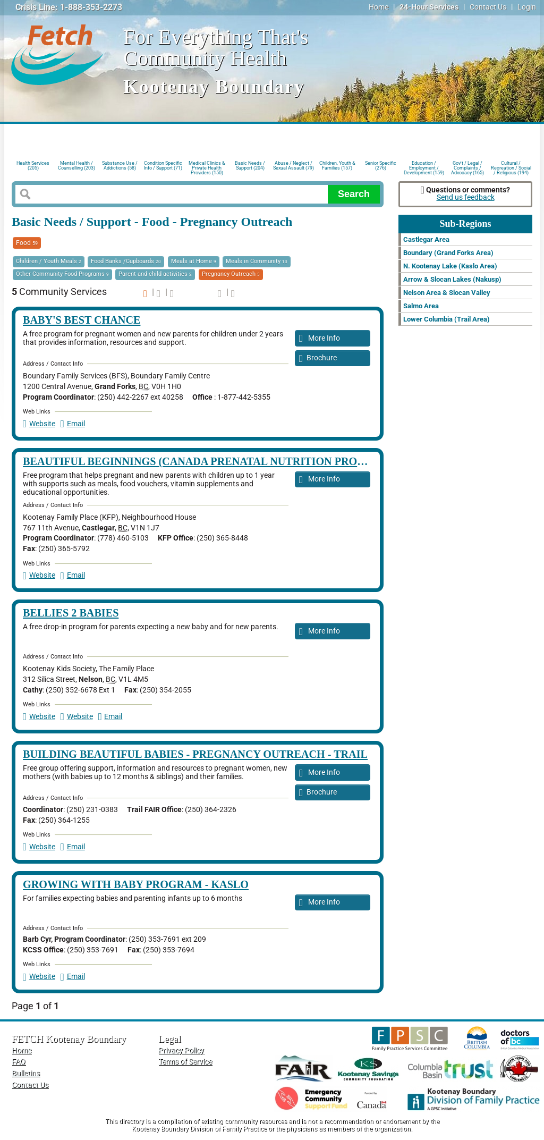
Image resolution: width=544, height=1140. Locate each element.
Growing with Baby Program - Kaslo (136, 884)
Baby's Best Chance (81, 320)
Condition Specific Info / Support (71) (163, 166)
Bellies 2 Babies (70, 613)
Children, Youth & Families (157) (337, 166)
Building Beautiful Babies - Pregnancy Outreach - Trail (195, 754)
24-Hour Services (429, 7)
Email (73, 423)
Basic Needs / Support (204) (250, 166)
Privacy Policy (181, 1050)
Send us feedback (466, 197)
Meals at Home (193, 261)
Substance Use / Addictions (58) (120, 166)
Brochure (318, 358)
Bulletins (26, 1073)
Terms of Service (185, 1061)
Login (526, 7)
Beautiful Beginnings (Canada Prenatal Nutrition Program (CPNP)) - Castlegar (265, 461)
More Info (319, 339)
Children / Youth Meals (48, 261)
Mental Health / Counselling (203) (76, 166)
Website (39, 423)
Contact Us (488, 7)
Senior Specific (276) (380, 166)
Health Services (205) (32, 166)
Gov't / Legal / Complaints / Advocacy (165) (467, 167)
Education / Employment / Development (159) (424, 167)
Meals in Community (256, 261)
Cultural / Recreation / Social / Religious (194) (511, 167)
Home (378, 7)
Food (27, 243)
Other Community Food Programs (62, 274)
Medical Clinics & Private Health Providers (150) (207, 167)
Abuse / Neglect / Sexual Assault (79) (293, 166)
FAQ (19, 1061)
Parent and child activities (155, 274)
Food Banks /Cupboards (126, 261)
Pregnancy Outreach (231, 274)
